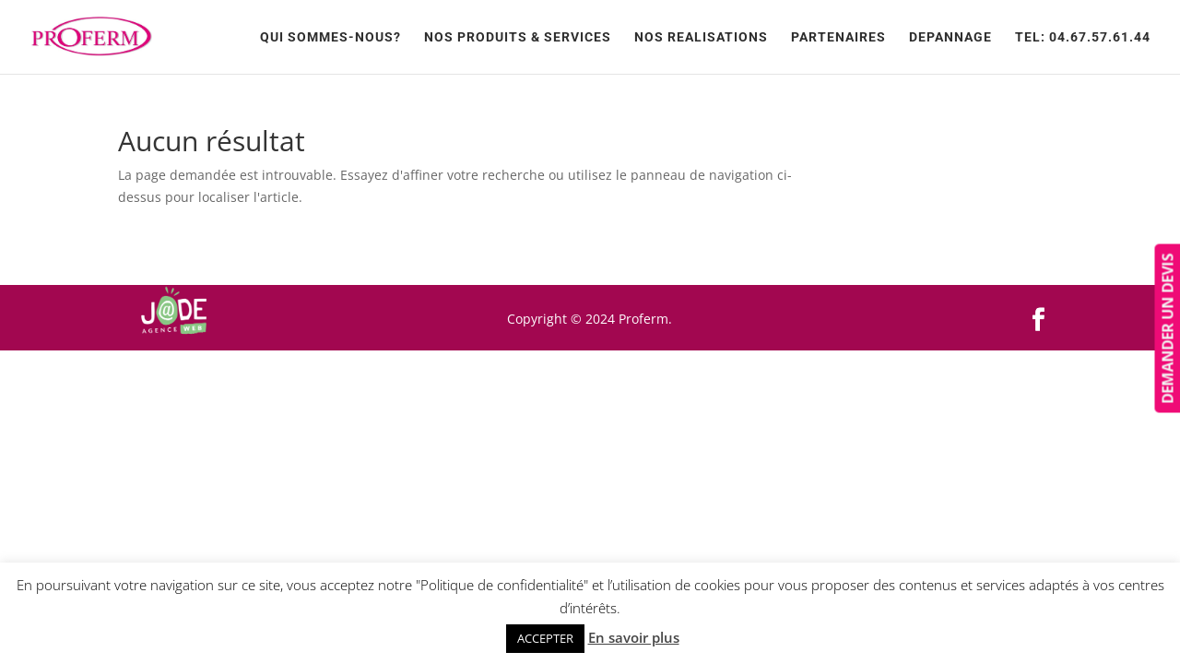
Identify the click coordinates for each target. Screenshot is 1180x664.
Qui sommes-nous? (330, 37)
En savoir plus (633, 637)
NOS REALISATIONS (701, 37)
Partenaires (838, 37)
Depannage (950, 37)
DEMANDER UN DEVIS (1167, 329)
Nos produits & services (517, 37)
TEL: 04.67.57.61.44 (1082, 37)
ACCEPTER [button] (545, 638)
